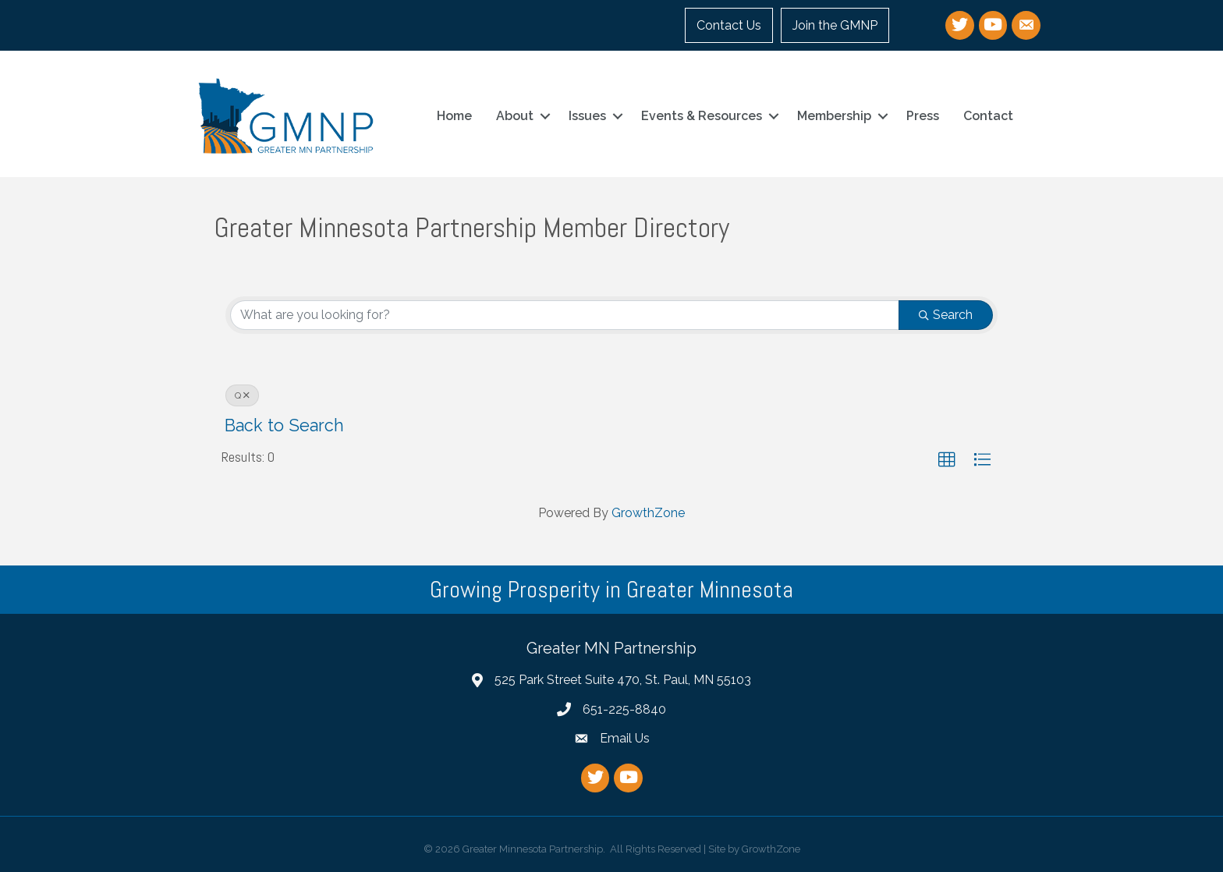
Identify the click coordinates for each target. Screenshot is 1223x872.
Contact (988, 115)
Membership (834, 115)
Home (454, 115)
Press (922, 115)
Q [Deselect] (242, 395)
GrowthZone (648, 512)
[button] (946, 460)
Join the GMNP (834, 25)
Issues (587, 115)
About (515, 115)
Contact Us (729, 25)
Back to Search (284, 425)
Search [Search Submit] (946, 314)
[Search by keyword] (564, 315)
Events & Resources (701, 115)
